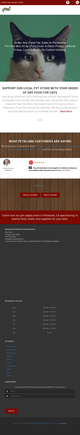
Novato (51, 146)
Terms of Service (44, 423)
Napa (68, 146)
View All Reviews (30, 195)
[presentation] (17, 402)
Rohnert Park (35, 149)
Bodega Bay (20, 149)
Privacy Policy (32, 423)
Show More (66, 170)
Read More (66, 111)
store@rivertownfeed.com (14, 239)
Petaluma (40, 146)
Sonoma (60, 146)
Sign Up (11, 411)
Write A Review (50, 195)
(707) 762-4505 (10, 237)
